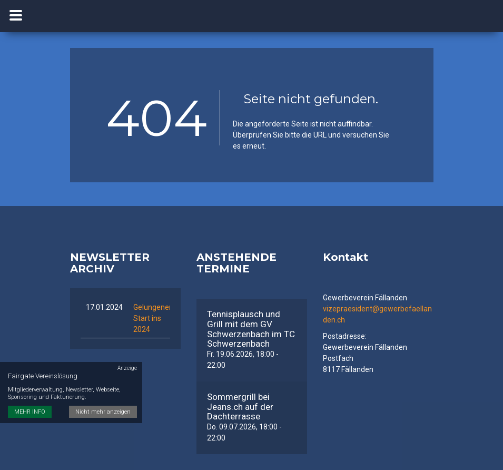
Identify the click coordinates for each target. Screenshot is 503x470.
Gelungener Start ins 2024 (152, 318)
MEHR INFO (29, 411)
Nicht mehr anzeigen (103, 411)
